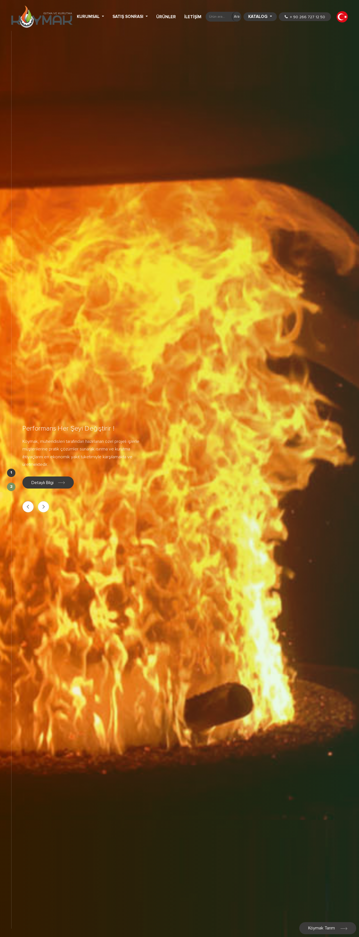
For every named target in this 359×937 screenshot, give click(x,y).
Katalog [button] (258, 16)
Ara (237, 16)
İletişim (192, 16)
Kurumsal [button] (89, 16)
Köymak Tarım (327, 928)
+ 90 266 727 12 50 (305, 17)
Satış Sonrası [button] (128, 16)
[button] (342, 16)
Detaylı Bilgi (48, 482)
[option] (179, 468)
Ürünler (166, 16)
